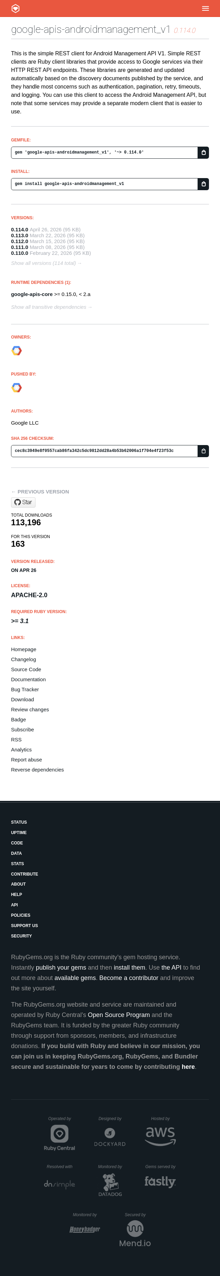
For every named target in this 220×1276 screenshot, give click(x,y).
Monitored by (112, 1166)
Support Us (24, 925)
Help (16, 894)
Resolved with (61, 1166)
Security (21, 936)
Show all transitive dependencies (48, 307)
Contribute (24, 874)
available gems (75, 977)
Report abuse (26, 759)
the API (171, 967)
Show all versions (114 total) (43, 263)
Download (22, 699)
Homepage (23, 649)
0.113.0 (19, 235)
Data (16, 853)
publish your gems (61, 967)
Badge (18, 719)
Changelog (23, 659)
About (18, 884)
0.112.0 (19, 241)
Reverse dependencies (37, 770)
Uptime (19, 832)
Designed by (112, 1118)
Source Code (26, 669)
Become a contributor (128, 977)
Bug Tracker (25, 689)
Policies (20, 915)
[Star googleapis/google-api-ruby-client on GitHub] (23, 502)
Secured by (138, 1214)
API (14, 905)
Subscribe (22, 729)
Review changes (30, 709)
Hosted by (163, 1118)
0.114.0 (19, 229)
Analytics (21, 749)
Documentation (28, 679)
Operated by (61, 1121)
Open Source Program (119, 1014)
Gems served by (160, 1166)
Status (19, 822)
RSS (16, 739)
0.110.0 (19, 253)
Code (17, 843)
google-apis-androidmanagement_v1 (91, 29)
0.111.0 (19, 247)
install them (129, 967)
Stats (17, 863)
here (188, 1066)
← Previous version (40, 491)
